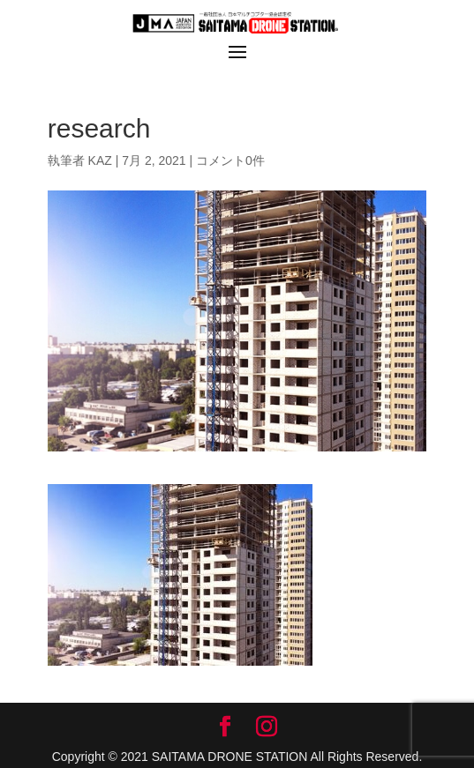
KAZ (100, 160)
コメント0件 (230, 160)
